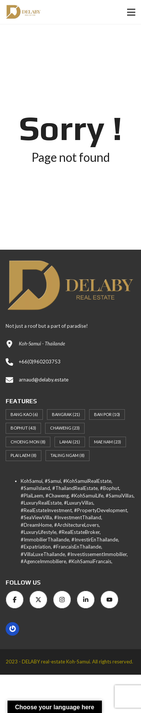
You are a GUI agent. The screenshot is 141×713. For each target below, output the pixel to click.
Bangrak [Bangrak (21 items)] (66, 414)
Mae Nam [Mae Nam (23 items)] (107, 441)
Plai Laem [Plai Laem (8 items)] (23, 455)
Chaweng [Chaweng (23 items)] (65, 427)
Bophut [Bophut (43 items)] (23, 427)
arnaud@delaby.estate (43, 380)
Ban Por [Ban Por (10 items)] (107, 414)
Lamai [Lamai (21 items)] (69, 441)
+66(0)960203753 (40, 362)
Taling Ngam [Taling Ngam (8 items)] (67, 455)
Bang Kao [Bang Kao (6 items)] (24, 414)
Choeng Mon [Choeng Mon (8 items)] (28, 441)
